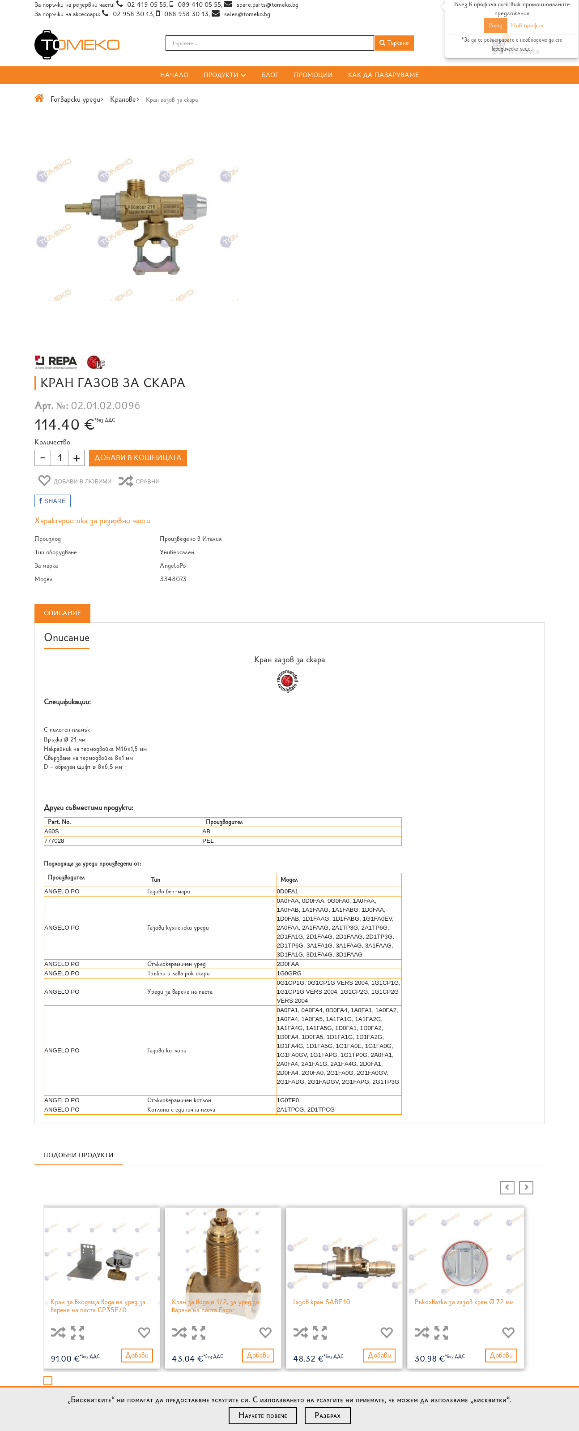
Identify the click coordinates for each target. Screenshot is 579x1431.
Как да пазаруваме (383, 75)
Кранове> (125, 99)
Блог (270, 75)
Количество (314, 204)
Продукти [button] (225, 75)
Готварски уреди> (77, 99)
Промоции (313, 75)
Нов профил (527, 25)
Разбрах (328, 1415)
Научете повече (262, 1415)
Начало (174, 75)
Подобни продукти (78, 924)
